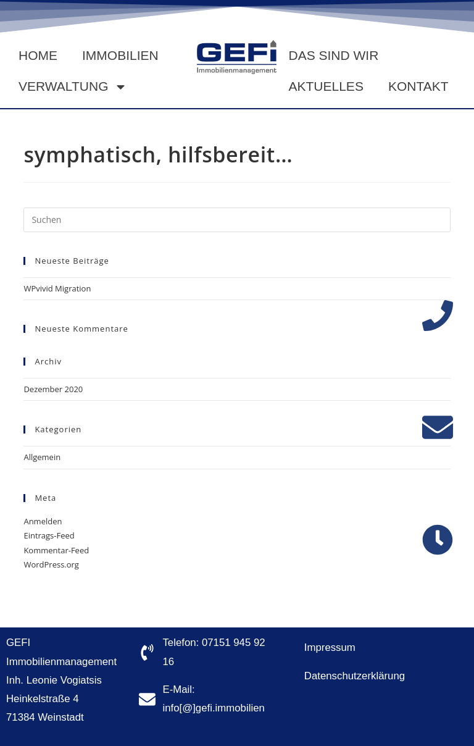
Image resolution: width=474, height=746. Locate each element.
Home (38, 55)
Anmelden (42, 521)
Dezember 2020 (53, 389)
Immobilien (120, 55)
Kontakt (418, 86)
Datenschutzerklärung (354, 676)
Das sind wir (334, 55)
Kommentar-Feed (56, 550)
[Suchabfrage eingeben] (236, 219)
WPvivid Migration (57, 288)
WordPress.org (51, 564)
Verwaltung (73, 86)
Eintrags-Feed (48, 535)
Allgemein (41, 457)
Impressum (330, 647)
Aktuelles (326, 86)
